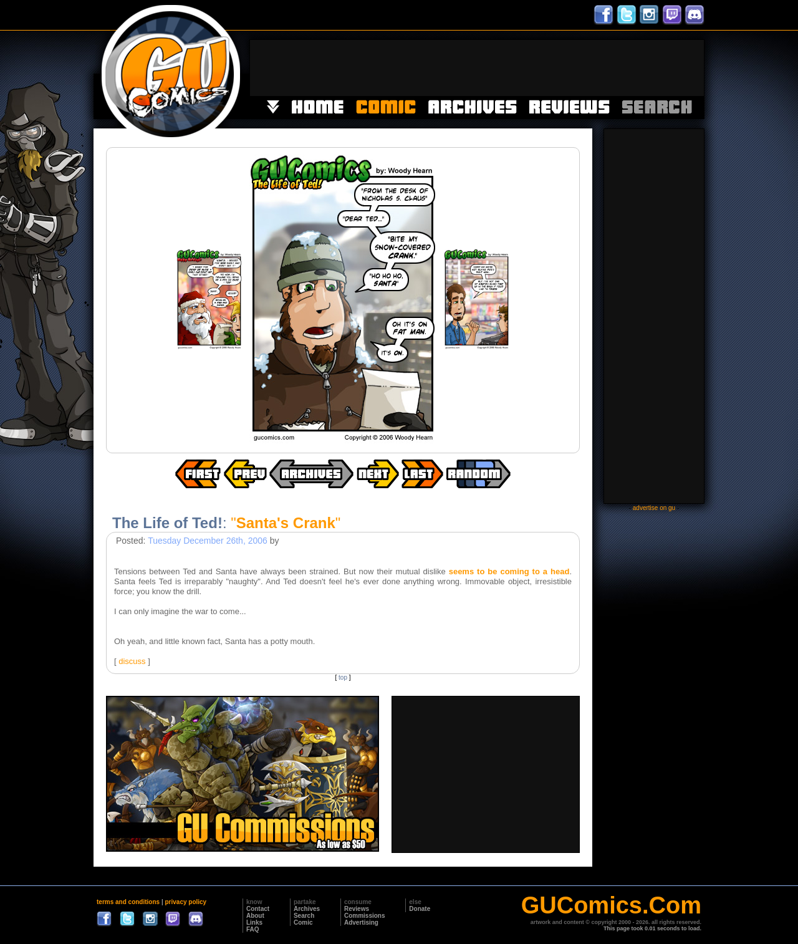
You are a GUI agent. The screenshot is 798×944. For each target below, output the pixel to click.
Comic (303, 922)
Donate (419, 908)
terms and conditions (128, 901)
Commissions (364, 915)
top (343, 677)
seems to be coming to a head (509, 571)
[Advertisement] (477, 68)
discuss (131, 661)
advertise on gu (654, 507)
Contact (257, 908)
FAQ (252, 929)
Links (254, 922)
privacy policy (185, 901)
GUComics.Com (611, 905)
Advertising (361, 922)
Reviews (356, 908)
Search (304, 915)
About (255, 915)
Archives (307, 908)
